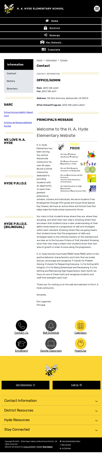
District (55, 28)
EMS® (39, 447)
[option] (21, 325)
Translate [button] (54, 49)
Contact (63, 60)
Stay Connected (17, 429)
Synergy (55, 35)
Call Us (76, 385)
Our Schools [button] (54, 42)
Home (54, 21)
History (11, 81)
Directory (12, 88)
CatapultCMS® (29, 447)
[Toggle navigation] (97, 9)
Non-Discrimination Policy (70, 441)
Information (51, 60)
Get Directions (25, 385)
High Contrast (66, 445)
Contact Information (20, 401)
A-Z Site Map (65, 448)
